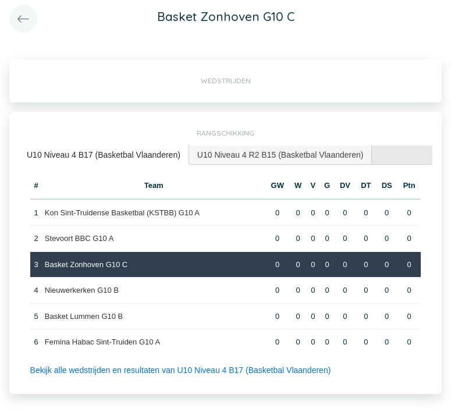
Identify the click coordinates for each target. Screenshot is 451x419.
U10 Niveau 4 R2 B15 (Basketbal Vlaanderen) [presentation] (280, 154)
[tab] (104, 155)
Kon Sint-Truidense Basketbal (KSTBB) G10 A (122, 212)
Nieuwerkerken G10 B (82, 290)
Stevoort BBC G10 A (79, 238)
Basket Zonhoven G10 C (86, 264)
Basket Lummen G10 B (84, 316)
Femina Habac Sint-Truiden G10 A (102, 342)
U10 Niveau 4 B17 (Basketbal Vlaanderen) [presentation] (103, 154)
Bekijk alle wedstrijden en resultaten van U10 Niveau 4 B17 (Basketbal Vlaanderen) (180, 370)
